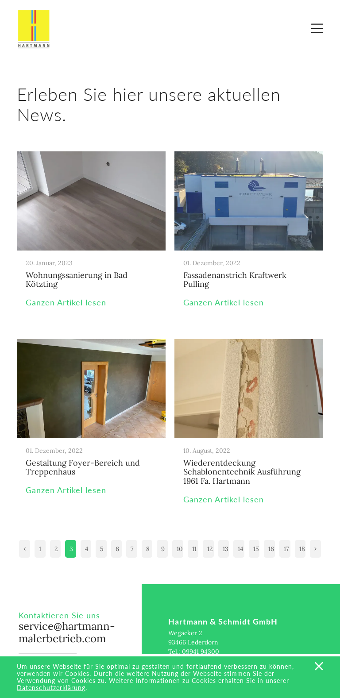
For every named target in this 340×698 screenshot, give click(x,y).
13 (225, 549)
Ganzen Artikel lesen (66, 302)
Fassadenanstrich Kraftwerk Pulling (234, 279)
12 (210, 549)
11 (194, 549)
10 (180, 549)
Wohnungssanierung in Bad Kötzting (77, 279)
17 (286, 549)
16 (271, 549)
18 (302, 549)
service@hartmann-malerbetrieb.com (67, 632)
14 (240, 549)
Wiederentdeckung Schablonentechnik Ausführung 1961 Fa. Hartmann (242, 472)
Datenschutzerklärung (51, 687)
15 (256, 549)
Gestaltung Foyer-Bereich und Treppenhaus (83, 467)
